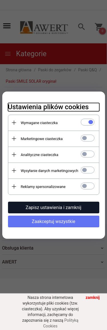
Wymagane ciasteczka (39, 123)
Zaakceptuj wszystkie (53, 221)
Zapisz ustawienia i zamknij (53, 207)
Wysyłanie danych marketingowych (49, 171)
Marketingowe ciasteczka (42, 139)
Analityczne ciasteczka (39, 155)
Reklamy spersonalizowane (43, 187)
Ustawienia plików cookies (48, 107)
